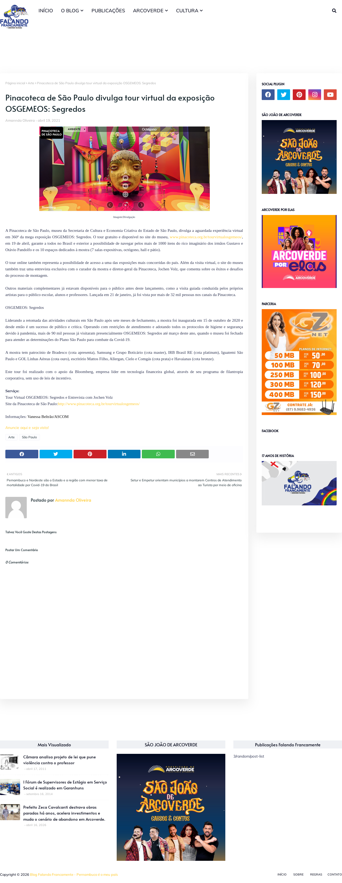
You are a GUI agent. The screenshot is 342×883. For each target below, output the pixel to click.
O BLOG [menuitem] (70, 10)
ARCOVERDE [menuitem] (148, 10)
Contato (335, 874)
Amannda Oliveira (20, 120)
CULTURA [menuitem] (187, 10)
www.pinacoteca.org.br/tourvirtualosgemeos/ (206, 237)
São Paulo (29, 437)
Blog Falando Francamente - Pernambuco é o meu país (74, 874)
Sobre (298, 874)
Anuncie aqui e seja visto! (27, 427)
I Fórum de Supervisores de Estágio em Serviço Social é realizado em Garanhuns (65, 785)
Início (282, 874)
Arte (31, 83)
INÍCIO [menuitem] (46, 10)
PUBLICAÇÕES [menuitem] (108, 10)
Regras (316, 874)
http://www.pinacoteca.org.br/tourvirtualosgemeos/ (99, 404)
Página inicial (15, 83)
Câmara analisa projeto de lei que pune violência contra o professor (59, 760)
